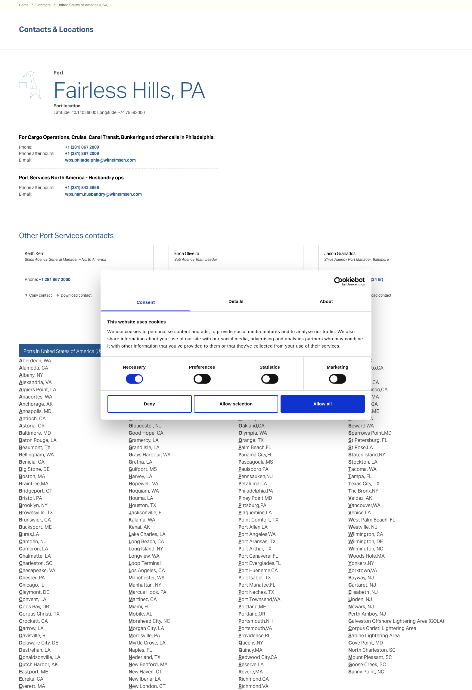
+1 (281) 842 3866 (82, 187)
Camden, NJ (33, 541)
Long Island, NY (146, 549)
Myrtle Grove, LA (147, 643)
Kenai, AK (139, 527)
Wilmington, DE (365, 541)
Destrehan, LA (35, 650)
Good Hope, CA (146, 433)
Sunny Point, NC (366, 672)
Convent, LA (32, 599)
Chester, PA (32, 578)
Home (24, 5)
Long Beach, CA (146, 541)
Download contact (76, 295)
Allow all (322, 403)
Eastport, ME (33, 672)
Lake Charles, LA (147, 534)
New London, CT (147, 686)
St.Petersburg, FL (367, 440)
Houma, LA (141, 498)
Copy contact (40, 295)
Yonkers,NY (361, 563)
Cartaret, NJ (362, 585)
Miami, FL (139, 606)
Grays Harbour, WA (150, 455)
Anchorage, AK (36, 404)
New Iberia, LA (145, 679)
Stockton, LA (362, 462)
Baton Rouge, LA (38, 440)
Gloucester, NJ (145, 426)
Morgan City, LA (146, 628)
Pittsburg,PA (252, 505)
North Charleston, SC (372, 650)
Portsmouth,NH (255, 621)
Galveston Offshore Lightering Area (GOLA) (396, 621)
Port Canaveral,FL (258, 556)
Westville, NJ (362, 527)
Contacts (43, 5)
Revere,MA (250, 672)
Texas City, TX (364, 483)
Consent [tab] (146, 301)
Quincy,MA (250, 650)
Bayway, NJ (361, 578)
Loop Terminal (145, 563)
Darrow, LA (31, 628)
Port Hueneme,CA (258, 570)
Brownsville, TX (36, 512)
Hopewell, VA (143, 483)
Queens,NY (250, 643)
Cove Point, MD (365, 643)
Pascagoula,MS (255, 462)
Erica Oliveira (186, 253)
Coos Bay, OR (34, 606)
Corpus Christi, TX (39, 614)
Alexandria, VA (35, 382)
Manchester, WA (147, 578)
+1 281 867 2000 (54, 279)
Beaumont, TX (35, 447)
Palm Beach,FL (254, 447)
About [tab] (326, 301)
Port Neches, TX (256, 592)
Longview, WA (144, 556)
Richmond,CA (253, 679)
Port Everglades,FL (259, 563)
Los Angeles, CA (147, 570)
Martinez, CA (143, 599)
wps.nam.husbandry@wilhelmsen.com (103, 194)
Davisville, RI (33, 635)
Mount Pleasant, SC (370, 657)
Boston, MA (32, 476)
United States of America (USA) (82, 5)
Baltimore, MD (35, 433)
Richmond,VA (253, 686)
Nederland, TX (144, 657)
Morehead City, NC (149, 621)
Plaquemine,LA (255, 512)
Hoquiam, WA (144, 491)
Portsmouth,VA (255, 628)
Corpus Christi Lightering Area (382, 628)
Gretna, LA (140, 462)
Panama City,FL (255, 455)
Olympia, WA (252, 433)
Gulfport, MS (143, 469)
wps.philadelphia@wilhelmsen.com (100, 160)
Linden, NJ (360, 599)
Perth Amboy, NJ (367, 614)
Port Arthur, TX (255, 549)
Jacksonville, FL (146, 512)
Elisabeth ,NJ (363, 592)
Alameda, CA (33, 368)
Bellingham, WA (36, 455)
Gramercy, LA (144, 440)
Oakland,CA (251, 426)
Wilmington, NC (365, 549)
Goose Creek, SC (367, 664)
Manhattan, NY (145, 585)
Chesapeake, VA (37, 570)
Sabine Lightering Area (374, 635)
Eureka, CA (31, 679)
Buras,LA (29, 534)
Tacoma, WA (362, 469)
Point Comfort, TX (258, 520)
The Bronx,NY (363, 491)
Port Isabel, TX (254, 578)
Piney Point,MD (255, 498)
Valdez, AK (360, 498)
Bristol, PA (30, 498)
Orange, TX (251, 440)
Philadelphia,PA (255, 491)
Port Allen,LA (253, 527)
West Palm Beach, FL (371, 520)
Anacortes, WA (35, 397)
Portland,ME (252, 606)
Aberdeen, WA (35, 361)
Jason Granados (340, 253)
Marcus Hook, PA (147, 592)
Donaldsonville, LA (40, 657)
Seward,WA (361, 426)
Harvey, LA (140, 476)
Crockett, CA (33, 621)
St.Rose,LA (360, 447)
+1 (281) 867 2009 (82, 147)
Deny (149, 403)
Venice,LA (359, 512)
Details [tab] (236, 301)
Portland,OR (251, 614)
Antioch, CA (32, 418)
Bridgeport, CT (35, 491)
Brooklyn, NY (33, 505)
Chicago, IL (31, 585)
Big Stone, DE (34, 469)
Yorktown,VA (362, 570)
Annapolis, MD (35, 411)
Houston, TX (142, 505)
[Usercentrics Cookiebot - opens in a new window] (338, 281)
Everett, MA (32, 686)
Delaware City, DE (38, 643)
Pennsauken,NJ (255, 476)
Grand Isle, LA (144, 447)
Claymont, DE (34, 592)
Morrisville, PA (144, 635)
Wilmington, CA (365, 534)
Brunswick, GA (35, 520)
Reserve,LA (251, 664)
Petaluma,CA (252, 483)
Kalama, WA (142, 520)
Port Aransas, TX (257, 541)
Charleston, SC (35, 563)
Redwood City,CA (257, 657)
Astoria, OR (32, 426)
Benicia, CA (32, 462)
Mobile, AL (140, 614)
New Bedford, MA (148, 664)
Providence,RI (253, 635)
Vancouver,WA (364, 505)
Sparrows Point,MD (370, 433)
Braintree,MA (33, 483)
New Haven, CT (145, 672)
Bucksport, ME (35, 527)
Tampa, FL (360, 476)
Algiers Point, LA (37, 389)
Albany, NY (31, 375)
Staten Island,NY (366, 455)
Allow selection (236, 403)
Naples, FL (140, 650)
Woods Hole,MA (366, 556)
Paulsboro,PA (253, 469)
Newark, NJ (361, 606)
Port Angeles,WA (257, 534)
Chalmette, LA (35, 556)
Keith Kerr (34, 253)
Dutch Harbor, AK (38, 664)
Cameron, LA (33, 549)
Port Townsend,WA (259, 599)
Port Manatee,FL (256, 585)
